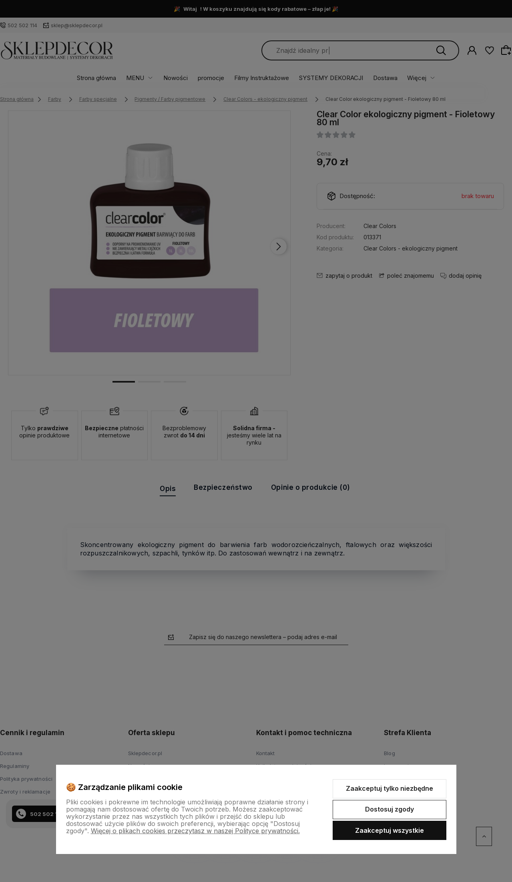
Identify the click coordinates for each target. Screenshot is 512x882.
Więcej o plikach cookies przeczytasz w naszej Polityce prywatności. (195, 831)
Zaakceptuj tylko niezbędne (389, 788)
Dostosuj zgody (389, 809)
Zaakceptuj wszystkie (389, 830)
